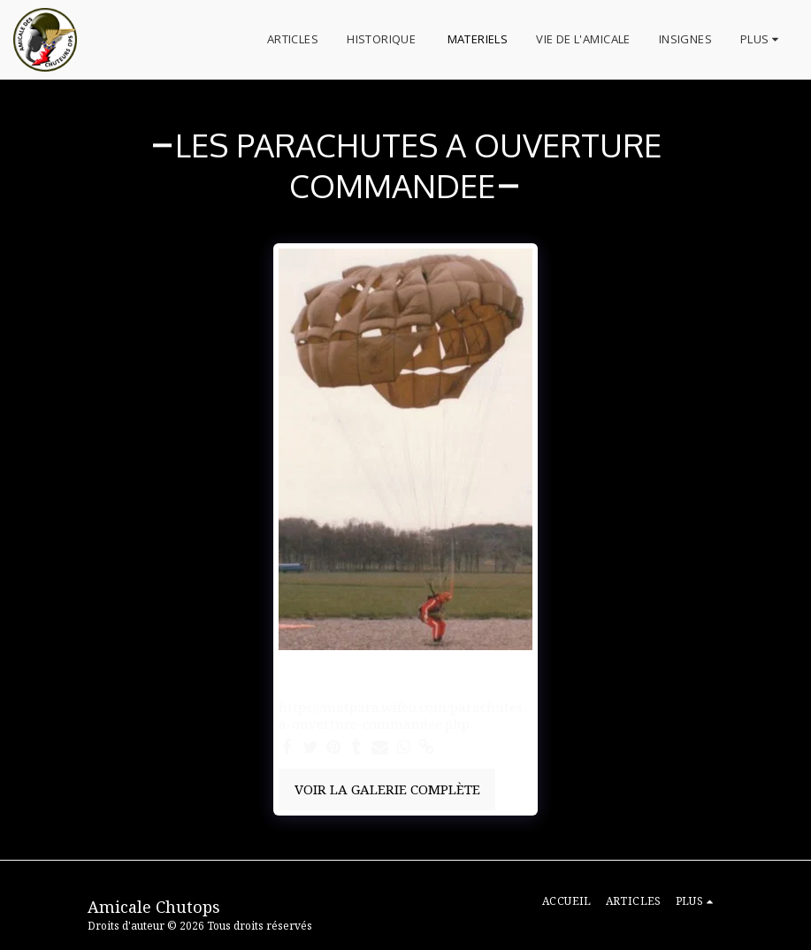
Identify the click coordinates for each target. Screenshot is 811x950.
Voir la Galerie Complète (387, 789)
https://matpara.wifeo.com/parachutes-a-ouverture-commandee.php (403, 715)
